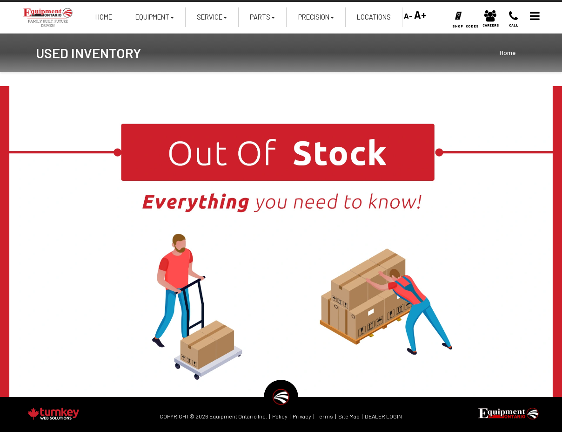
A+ (420, 14)
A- (407, 15)
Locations (374, 17)
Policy (280, 416)
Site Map (349, 416)
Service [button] (212, 20)
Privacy (302, 416)
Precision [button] (316, 20)
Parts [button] (262, 20)
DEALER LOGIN (383, 416)
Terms (324, 416)
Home (103, 17)
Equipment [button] (154, 20)
